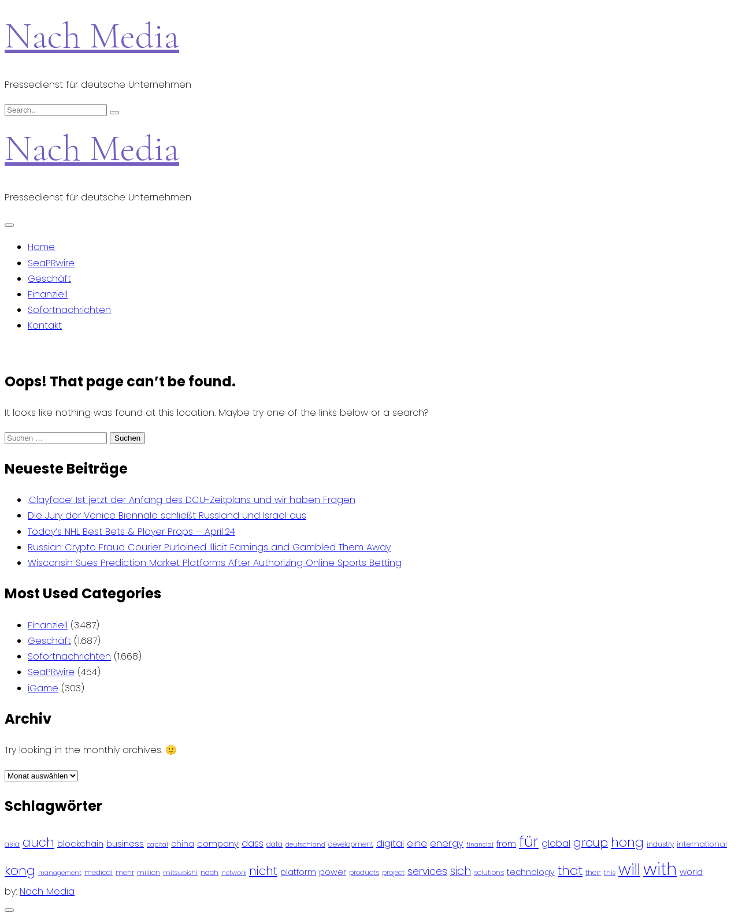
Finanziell (48, 294)
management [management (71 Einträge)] (59, 873)
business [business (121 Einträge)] (125, 843)
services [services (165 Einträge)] (427, 871)
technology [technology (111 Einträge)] (531, 872)
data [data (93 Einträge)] (274, 844)
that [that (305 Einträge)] (570, 871)
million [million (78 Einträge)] (148, 872)
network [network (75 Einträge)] (233, 872)
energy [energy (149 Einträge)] (446, 843)
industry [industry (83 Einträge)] (660, 844)
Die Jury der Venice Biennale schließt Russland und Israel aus (167, 515)
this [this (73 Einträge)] (609, 872)
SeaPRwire (51, 263)
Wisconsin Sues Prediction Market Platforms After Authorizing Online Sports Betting (215, 562)
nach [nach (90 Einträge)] (209, 872)
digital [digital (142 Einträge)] (390, 843)
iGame (43, 688)
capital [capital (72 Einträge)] (157, 844)
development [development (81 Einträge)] (350, 844)
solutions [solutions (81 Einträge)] (489, 872)
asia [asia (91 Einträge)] (12, 844)
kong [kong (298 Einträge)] (20, 871)
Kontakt (45, 325)
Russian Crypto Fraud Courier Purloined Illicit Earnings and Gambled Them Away (209, 547)
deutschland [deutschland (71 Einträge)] (305, 844)
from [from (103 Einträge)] (506, 844)
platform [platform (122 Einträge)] (298, 872)
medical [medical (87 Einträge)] (98, 872)
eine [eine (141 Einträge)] (417, 843)
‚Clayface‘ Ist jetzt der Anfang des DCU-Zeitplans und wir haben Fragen (191, 499)
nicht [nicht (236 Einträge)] (263, 871)
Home (41, 247)
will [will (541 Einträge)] (629, 869)
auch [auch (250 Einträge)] (38, 842)
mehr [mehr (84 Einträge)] (125, 872)
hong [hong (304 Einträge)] (627, 842)
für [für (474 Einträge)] (529, 841)
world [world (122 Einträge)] (691, 872)
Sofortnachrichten (69, 309)
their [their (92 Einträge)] (593, 872)
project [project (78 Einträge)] (393, 872)
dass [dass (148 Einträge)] (253, 843)
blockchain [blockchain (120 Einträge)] (80, 843)
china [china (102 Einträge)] (182, 844)
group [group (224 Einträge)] (590, 843)
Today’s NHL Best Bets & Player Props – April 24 (131, 531)
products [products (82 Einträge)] (364, 872)
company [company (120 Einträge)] (218, 843)
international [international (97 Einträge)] (702, 844)
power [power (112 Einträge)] (332, 872)
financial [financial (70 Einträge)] (480, 844)
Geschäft (49, 278)
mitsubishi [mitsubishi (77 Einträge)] (180, 872)
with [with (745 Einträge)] (660, 869)
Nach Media (92, 35)
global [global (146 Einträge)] (555, 843)
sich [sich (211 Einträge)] (460, 871)
